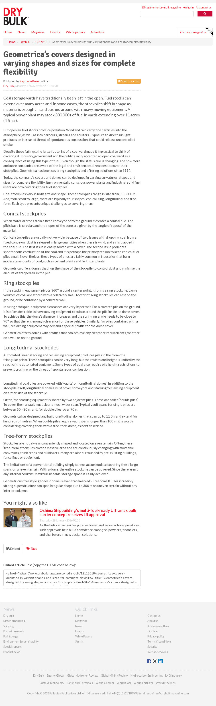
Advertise (97, 32)
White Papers (83, 636)
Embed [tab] (13, 548)
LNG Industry (173, 675)
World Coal (124, 683)
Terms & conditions (159, 641)
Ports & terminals (13, 631)
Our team (153, 631)
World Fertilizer (143, 683)
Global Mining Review (114, 675)
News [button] (22, 32)
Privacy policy (156, 636)
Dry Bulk (8, 86)
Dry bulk (8, 615)
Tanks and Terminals (80, 683)
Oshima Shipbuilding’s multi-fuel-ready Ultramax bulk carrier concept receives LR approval (87, 512)
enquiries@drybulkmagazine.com (168, 693)
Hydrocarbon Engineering (146, 675)
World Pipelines (165, 683)
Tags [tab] (31, 548)
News (78, 626)
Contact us (204, 7)
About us (152, 621)
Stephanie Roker (30, 81)
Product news (11, 652)
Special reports (12, 646)
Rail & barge (10, 636)
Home (8, 32)
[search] (167, 14)
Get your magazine (196, 31)
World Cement (105, 683)
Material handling (14, 621)
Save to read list (128, 81)
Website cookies (157, 652)
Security (152, 646)
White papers (75, 32)
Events (55, 32)
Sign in (188, 7)
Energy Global (55, 675)
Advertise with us (158, 626)
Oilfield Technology (52, 683)
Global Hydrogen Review (82, 675)
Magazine (38, 32)
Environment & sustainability (21, 641)
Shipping (8, 626)
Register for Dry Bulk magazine (161, 7)
